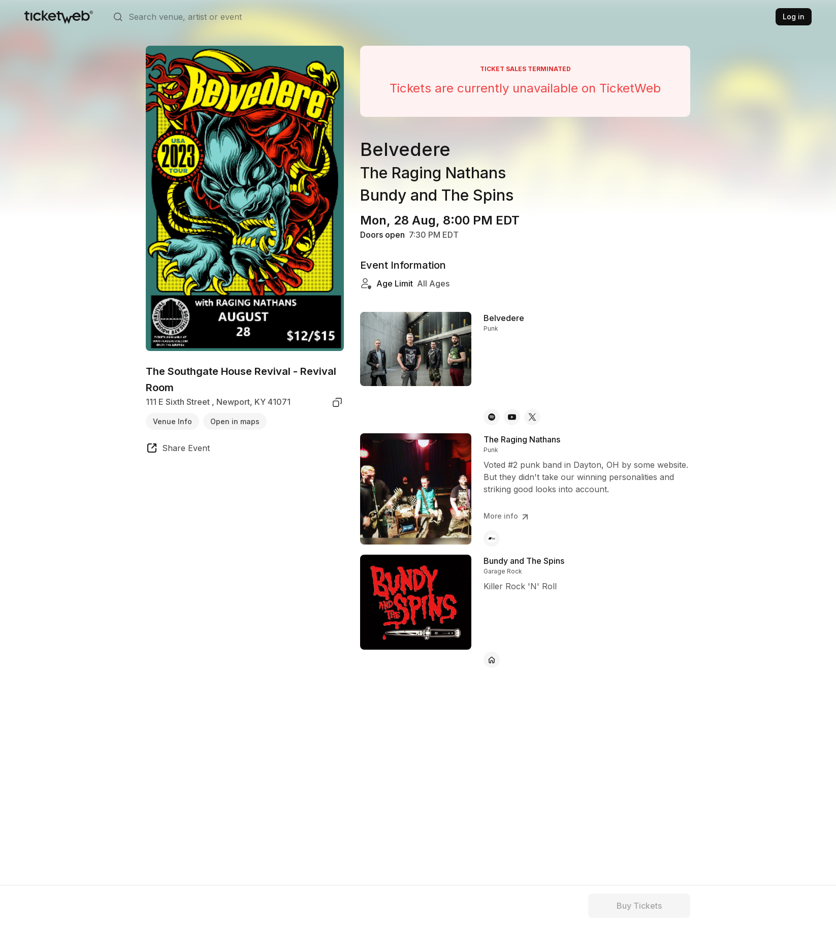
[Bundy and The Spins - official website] (492, 660)
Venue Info (172, 421)
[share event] (178, 449)
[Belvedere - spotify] (492, 417)
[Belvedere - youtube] (512, 417)
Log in (794, 16)
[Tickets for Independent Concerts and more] (58, 17)
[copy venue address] (337, 402)
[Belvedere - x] (532, 417)
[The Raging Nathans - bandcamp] (492, 538)
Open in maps (235, 421)
